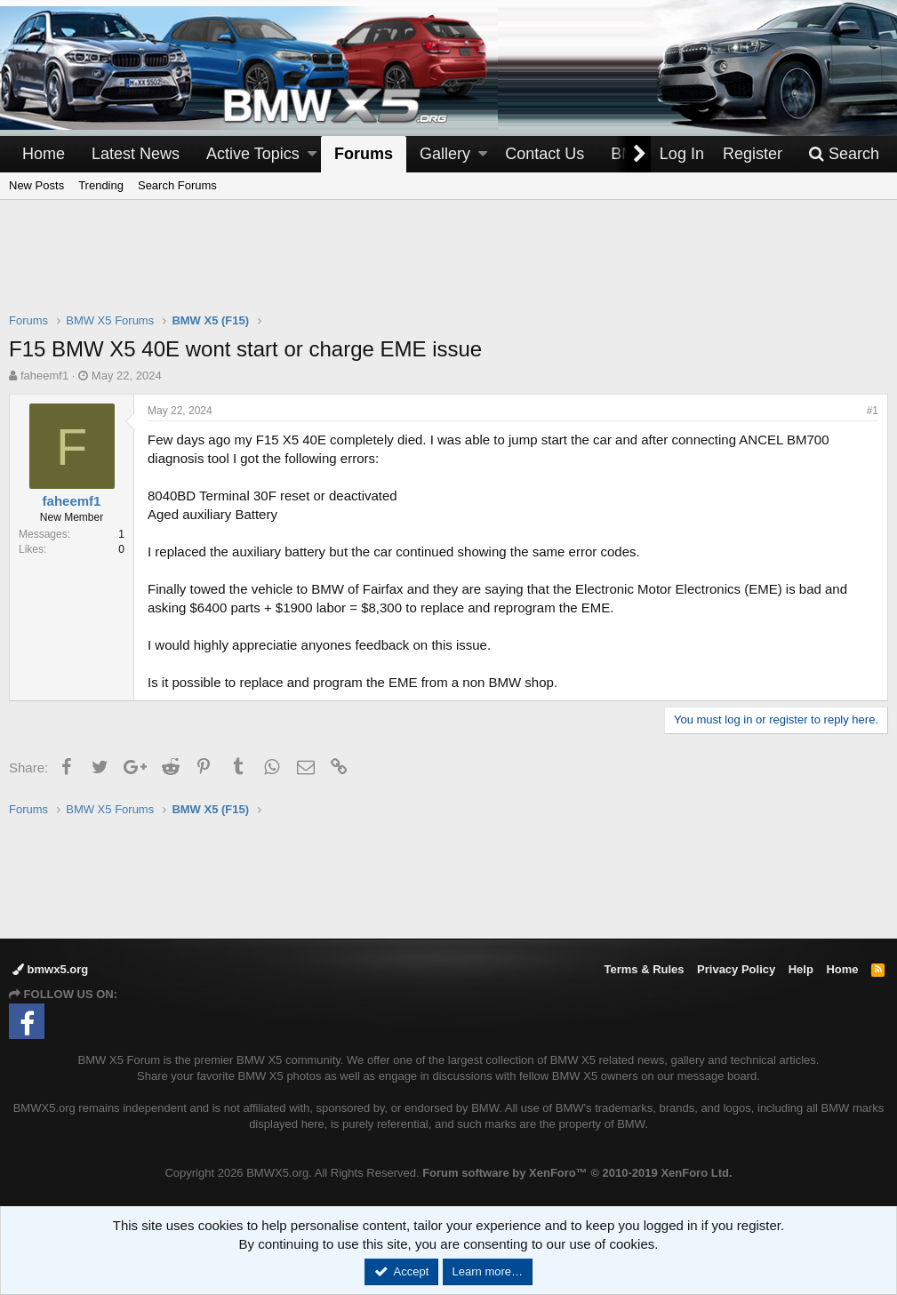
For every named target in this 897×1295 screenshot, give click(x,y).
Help (801, 969)
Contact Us (544, 154)
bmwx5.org (50, 969)
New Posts (36, 185)
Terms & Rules (644, 969)
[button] (312, 154)
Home (43, 154)
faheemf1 (44, 375)
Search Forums (177, 185)
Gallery (445, 154)
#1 (872, 410)
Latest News (136, 154)
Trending (101, 185)
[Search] (843, 154)
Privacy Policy (736, 969)
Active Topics (253, 154)
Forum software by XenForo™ (577, 1172)
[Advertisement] (449, 268)
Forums (363, 154)
